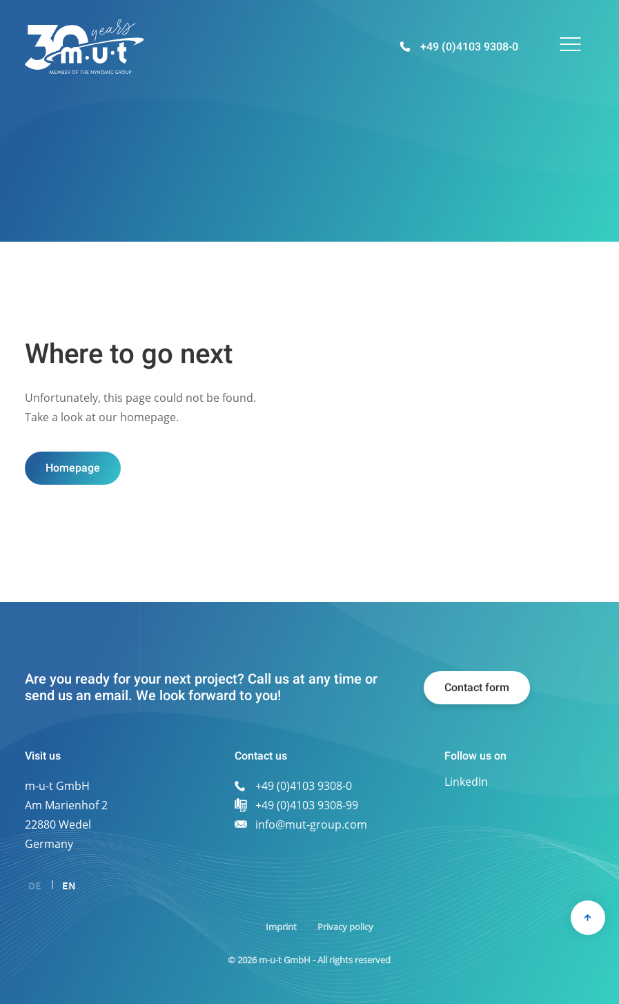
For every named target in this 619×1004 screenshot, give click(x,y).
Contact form (476, 687)
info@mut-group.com (311, 824)
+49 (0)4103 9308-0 (469, 47)
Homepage (73, 468)
